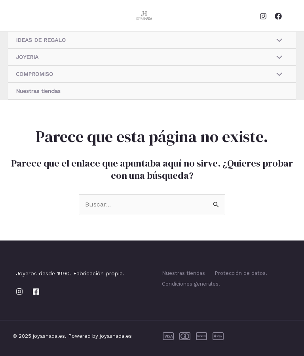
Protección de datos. (241, 273)
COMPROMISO (34, 74)
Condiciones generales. (191, 284)
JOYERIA (27, 57)
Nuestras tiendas (38, 91)
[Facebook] (278, 16)
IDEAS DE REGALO (41, 40)
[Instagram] (263, 16)
